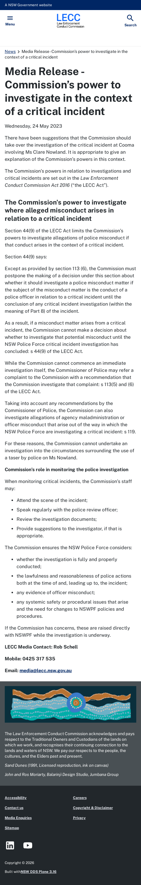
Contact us (14, 808)
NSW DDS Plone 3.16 (38, 872)
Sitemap (12, 828)
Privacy (79, 818)
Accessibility (16, 798)
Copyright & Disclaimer (93, 808)
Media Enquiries (18, 818)
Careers (80, 798)
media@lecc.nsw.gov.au (46, 670)
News (10, 51)
